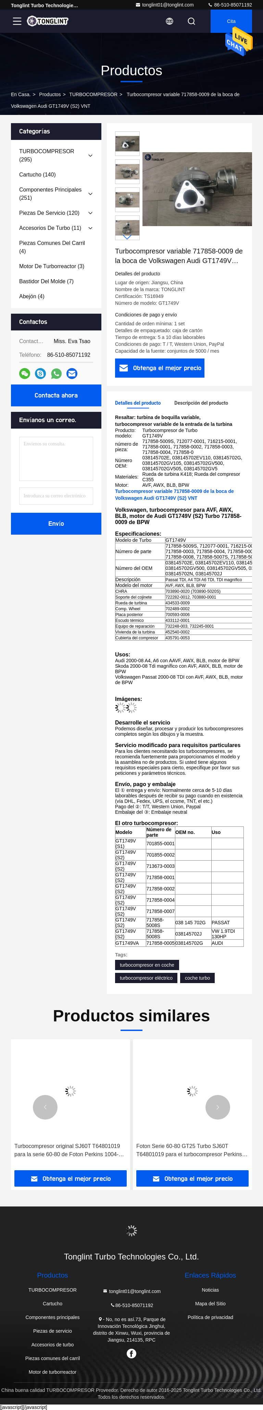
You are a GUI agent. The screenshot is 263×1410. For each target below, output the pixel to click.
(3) (51, 266)
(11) (50, 228)
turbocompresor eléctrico (146, 978)
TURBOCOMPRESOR (93, 94)
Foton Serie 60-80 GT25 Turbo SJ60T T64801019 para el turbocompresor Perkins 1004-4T (189, 1151)
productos (50, 94)
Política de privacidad (210, 1317)
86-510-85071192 (230, 5)
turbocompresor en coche (147, 965)
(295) (46, 155)
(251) (50, 194)
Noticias (210, 1290)
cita (231, 21)
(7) (46, 281)
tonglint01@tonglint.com (164, 5)
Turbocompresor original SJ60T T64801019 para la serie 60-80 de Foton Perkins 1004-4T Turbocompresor (69, 1151)
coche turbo (197, 978)
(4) (52, 247)
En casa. (21, 94)
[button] (127, 237)
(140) (37, 175)
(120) (49, 213)
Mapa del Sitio (210, 1303)
